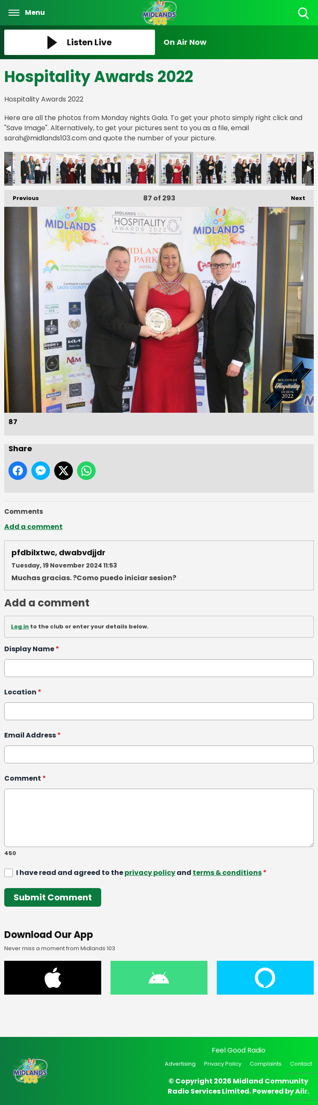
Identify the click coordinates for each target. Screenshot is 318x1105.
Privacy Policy (222, 1064)
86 (141, 169)
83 (35, 169)
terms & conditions (227, 872)
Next (293, 196)
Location (22, 692)
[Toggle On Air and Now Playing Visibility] (238, 42)
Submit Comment (53, 897)
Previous (21, 196)
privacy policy (149, 872)
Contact (301, 1064)
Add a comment (33, 527)
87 (176, 169)
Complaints (266, 1064)
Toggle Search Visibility (304, 13)
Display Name (31, 649)
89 (246, 169)
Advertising (180, 1064)
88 (211, 169)
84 (71, 169)
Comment (25, 778)
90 (281, 169)
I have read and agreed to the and (141, 872)
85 (106, 169)
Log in (20, 626)
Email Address (32, 735)
